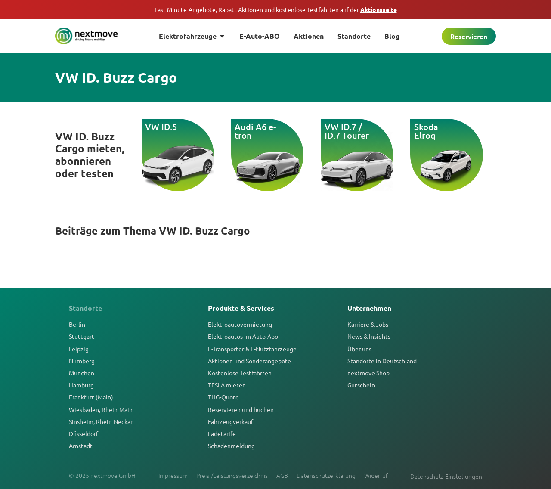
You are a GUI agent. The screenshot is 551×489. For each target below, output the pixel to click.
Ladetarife (222, 433)
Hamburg (81, 385)
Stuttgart (81, 336)
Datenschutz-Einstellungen (446, 476)
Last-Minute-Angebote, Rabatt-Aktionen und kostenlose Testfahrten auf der (276, 9)
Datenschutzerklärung (326, 475)
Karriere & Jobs (367, 324)
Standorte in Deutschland (382, 361)
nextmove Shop (368, 373)
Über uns (359, 349)
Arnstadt (81, 445)
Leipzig (79, 349)
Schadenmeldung (231, 445)
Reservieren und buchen (241, 409)
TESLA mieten (227, 385)
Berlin (77, 324)
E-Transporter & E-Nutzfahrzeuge (252, 349)
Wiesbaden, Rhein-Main (101, 409)
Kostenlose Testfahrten (240, 373)
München (81, 373)
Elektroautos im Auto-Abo (243, 336)
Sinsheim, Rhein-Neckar (101, 421)
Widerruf (376, 475)
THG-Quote (223, 397)
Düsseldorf (83, 433)
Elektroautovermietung (240, 324)
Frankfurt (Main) (91, 397)
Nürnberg (82, 361)
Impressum (173, 475)
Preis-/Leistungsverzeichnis (232, 475)
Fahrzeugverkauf (230, 421)
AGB (282, 475)
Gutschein (361, 385)
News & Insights (368, 336)
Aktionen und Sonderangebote (249, 361)
